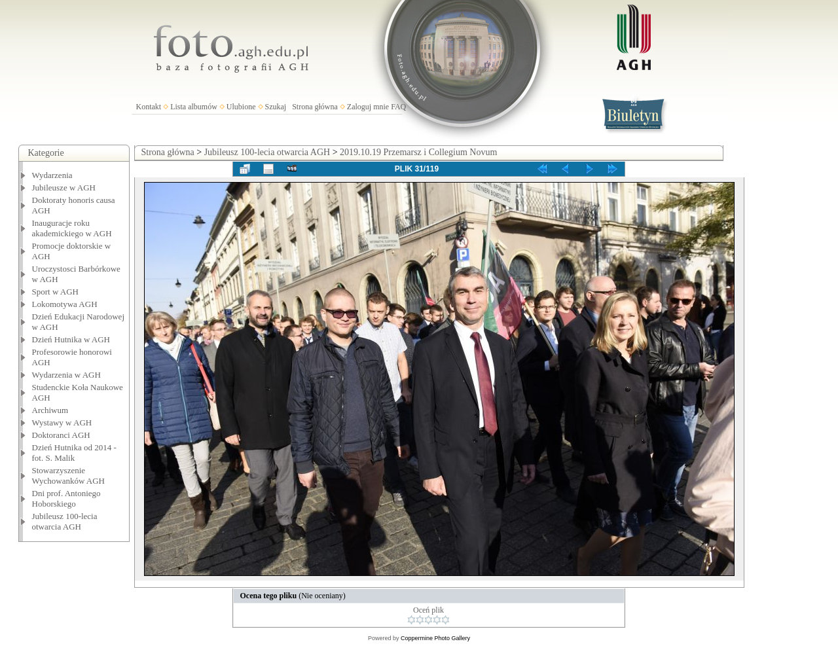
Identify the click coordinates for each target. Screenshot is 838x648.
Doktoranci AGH (61, 435)
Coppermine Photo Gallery (435, 638)
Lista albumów (193, 106)
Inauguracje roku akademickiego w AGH (72, 228)
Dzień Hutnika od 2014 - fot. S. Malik (74, 452)
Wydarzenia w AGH (66, 375)
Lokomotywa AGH (65, 304)
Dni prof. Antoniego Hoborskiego (66, 498)
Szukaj (276, 106)
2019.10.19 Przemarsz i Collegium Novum (418, 152)
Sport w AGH (55, 292)
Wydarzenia (52, 175)
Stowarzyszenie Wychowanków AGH (68, 475)
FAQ (398, 106)
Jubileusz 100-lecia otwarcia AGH (65, 521)
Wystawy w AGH (62, 422)
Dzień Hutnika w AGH (71, 339)
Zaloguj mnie (368, 106)
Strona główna (315, 106)
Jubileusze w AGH (64, 187)
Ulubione (241, 106)
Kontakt (149, 106)
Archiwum (50, 410)
